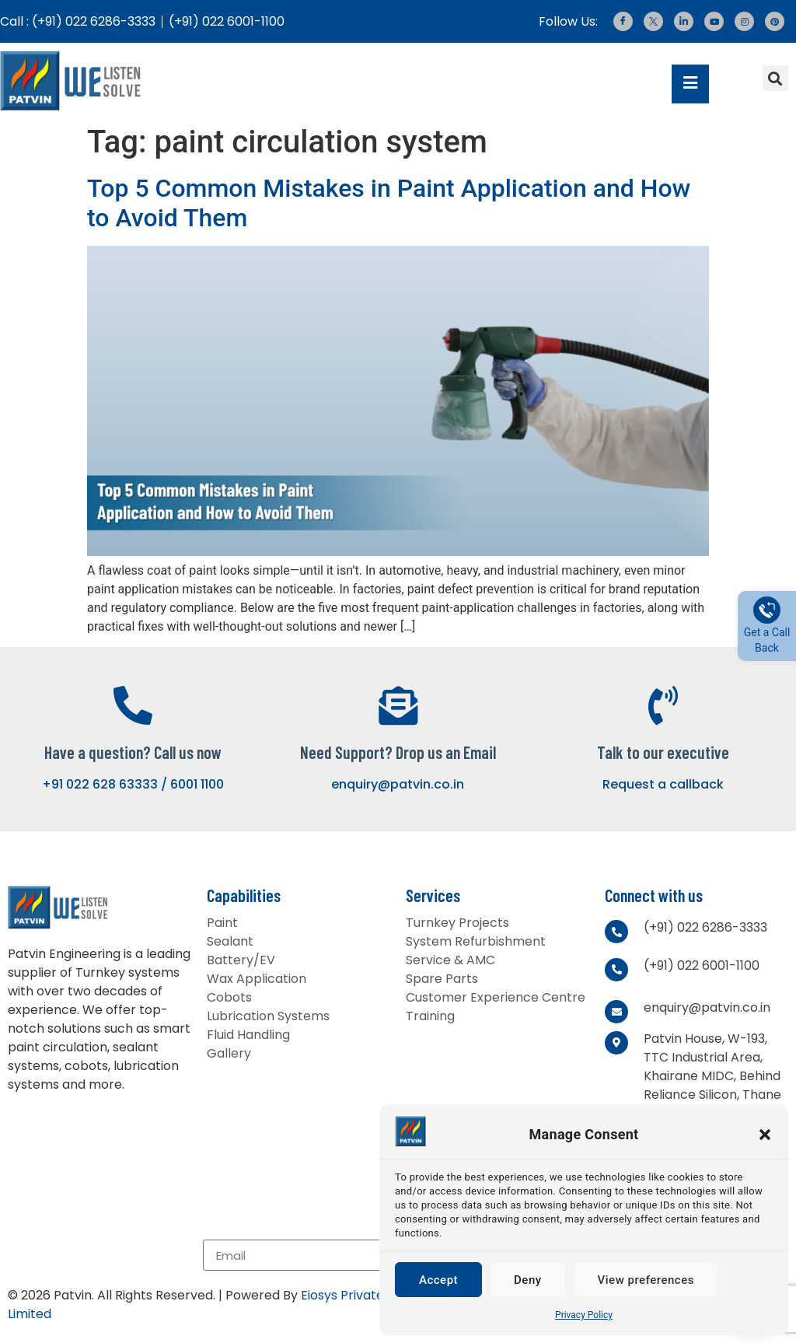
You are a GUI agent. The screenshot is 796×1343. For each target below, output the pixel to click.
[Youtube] (714, 21)
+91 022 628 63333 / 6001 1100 (133, 784)
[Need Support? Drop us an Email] (398, 705)
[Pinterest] (774, 21)
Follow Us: (568, 21)
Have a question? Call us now (133, 752)
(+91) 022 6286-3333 (705, 927)
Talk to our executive (663, 752)
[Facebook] (623, 21)
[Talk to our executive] (663, 705)
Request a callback (663, 784)
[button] (765, 1134)
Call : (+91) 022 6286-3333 (77, 21)
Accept (438, 1280)
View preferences (646, 1280)
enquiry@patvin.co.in (397, 784)
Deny (528, 1280)
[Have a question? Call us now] (132, 705)
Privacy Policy (584, 1315)
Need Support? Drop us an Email (398, 752)
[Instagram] (744, 21)
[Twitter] (653, 21)
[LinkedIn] (683, 21)
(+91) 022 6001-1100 (227, 21)
